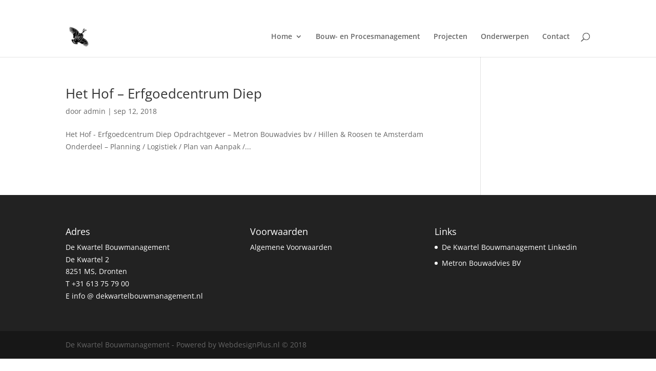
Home (281, 37)
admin (95, 111)
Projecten (450, 37)
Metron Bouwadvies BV (481, 263)
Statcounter (20, 364)
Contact (556, 37)
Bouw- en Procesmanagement (368, 37)
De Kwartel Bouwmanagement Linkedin (509, 247)
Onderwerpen (505, 37)
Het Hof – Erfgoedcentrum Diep (164, 93)
